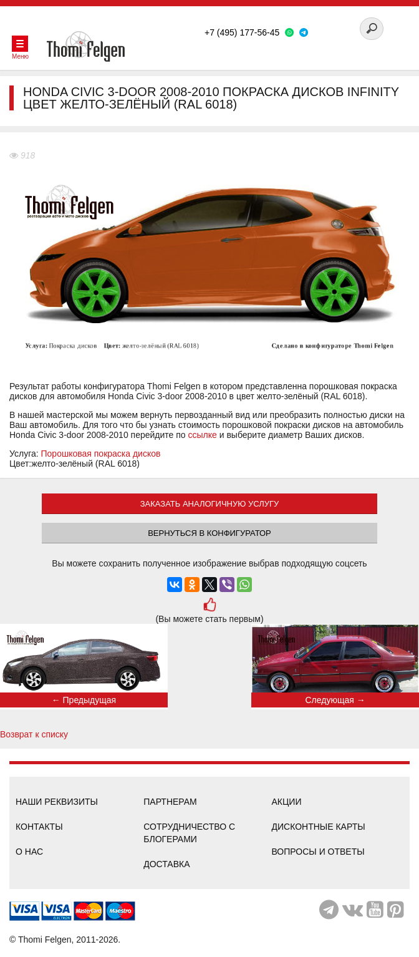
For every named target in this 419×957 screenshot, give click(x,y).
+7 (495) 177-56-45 (242, 32)
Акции (287, 802)
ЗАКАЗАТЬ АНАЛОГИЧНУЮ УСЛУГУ (209, 503)
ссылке (202, 435)
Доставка (166, 864)
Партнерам (170, 802)
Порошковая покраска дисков (101, 454)
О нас (29, 852)
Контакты (39, 827)
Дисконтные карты (318, 827)
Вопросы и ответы (318, 852)
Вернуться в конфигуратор (209, 533)
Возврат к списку (34, 734)
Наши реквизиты (57, 802)
